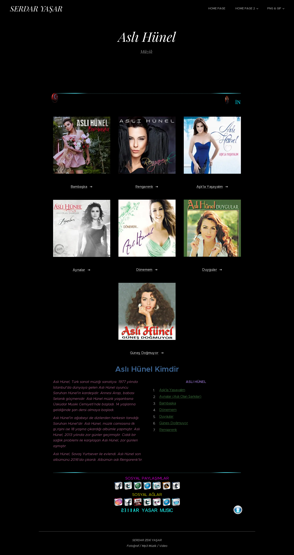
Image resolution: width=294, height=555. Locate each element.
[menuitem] (218, 8)
